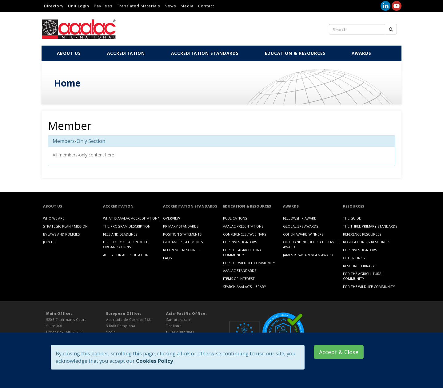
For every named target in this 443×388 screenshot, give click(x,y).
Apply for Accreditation (126, 255)
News (170, 6)
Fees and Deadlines (120, 234)
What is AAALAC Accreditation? (131, 218)
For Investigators (240, 242)
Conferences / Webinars (244, 234)
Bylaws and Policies (61, 234)
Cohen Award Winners (303, 234)
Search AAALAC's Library (244, 286)
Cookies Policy (154, 360)
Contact (206, 6)
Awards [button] (362, 53)
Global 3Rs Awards (300, 226)
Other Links (354, 258)
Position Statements (182, 234)
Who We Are (53, 218)
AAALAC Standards (239, 270)
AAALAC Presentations (243, 226)
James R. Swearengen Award (308, 255)
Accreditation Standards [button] (205, 53)
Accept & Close (338, 352)
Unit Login (78, 6)
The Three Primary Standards (370, 226)
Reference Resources (182, 250)
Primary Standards (180, 226)
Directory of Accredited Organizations (126, 244)
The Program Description (126, 226)
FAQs (167, 258)
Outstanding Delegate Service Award (311, 244)
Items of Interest (239, 278)
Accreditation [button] (126, 53)
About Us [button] (69, 53)
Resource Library (359, 266)
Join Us (49, 242)
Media (187, 6)
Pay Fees (103, 6)
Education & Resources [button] (296, 53)
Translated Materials (138, 6)
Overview (171, 218)
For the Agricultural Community (243, 252)
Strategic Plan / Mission (65, 226)
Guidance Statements (183, 242)
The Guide (352, 218)
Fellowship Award (300, 218)
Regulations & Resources (366, 242)
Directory (53, 6)
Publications (235, 218)
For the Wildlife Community (249, 263)
